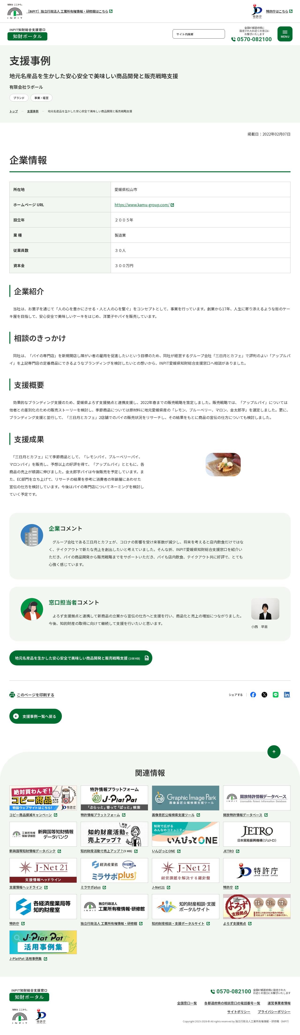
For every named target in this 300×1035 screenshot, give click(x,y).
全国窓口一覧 (187, 1003)
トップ (13, 111)
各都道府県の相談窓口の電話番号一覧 (232, 1003)
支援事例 (32, 111)
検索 (220, 34)
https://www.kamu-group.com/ (145, 205)
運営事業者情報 (279, 1003)
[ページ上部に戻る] (273, 751)
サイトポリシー (238, 1011)
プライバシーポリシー (274, 1011)
